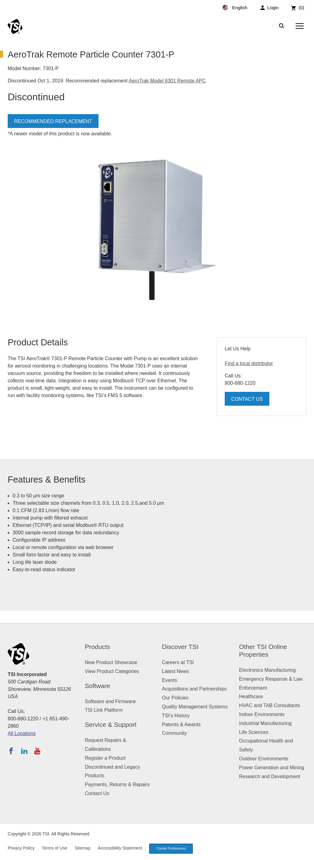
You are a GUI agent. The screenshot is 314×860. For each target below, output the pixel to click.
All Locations (22, 733)
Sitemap (82, 848)
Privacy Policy (21, 848)
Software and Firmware (110, 701)
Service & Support (111, 724)
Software (97, 685)
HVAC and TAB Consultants (269, 705)
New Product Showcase (111, 662)
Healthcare (251, 696)
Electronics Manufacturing (267, 670)
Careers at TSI (178, 662)
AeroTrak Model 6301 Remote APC (167, 80)
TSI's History (176, 715)
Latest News (175, 671)
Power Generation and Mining (271, 767)
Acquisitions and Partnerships (194, 688)
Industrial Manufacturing (265, 723)
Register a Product (105, 758)
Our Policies (175, 697)
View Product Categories (112, 671)
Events (169, 680)
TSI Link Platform (104, 710)
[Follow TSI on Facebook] (11, 750)
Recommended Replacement (53, 121)
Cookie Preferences (172, 848)
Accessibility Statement (120, 848)
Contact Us (247, 399)
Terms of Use (54, 848)
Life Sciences (253, 732)
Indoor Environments (262, 714)
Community (174, 733)
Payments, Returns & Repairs (117, 784)
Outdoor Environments (263, 758)
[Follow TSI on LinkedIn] (24, 750)
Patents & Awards (181, 724)
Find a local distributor (249, 363)
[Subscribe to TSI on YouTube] (37, 750)
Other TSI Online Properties (263, 650)
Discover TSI (180, 646)
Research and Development (269, 776)
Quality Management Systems (194, 706)
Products (97, 646)
